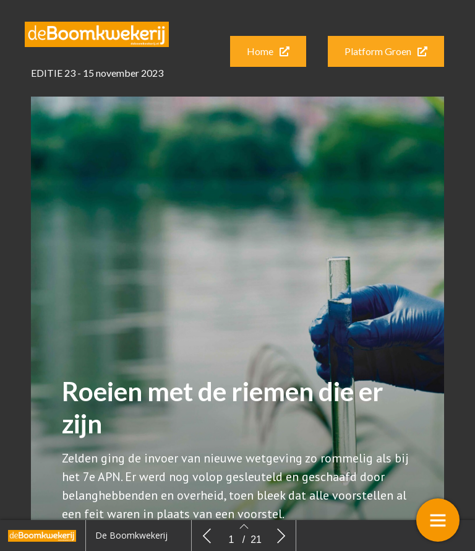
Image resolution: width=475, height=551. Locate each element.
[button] (268, 51)
